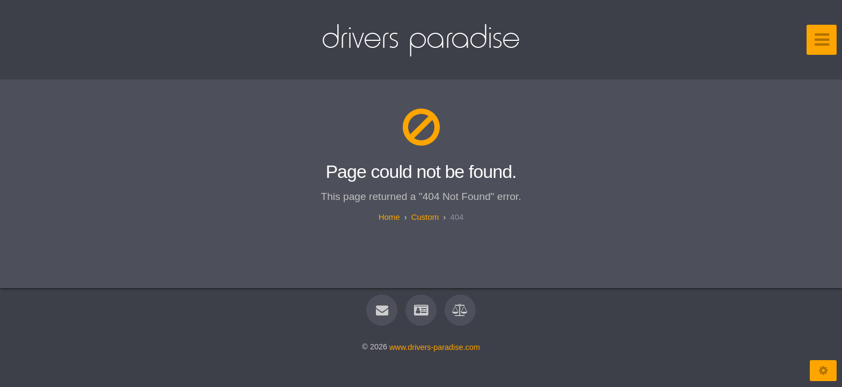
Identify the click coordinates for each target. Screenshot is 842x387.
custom (425, 216)
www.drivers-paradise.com (434, 346)
